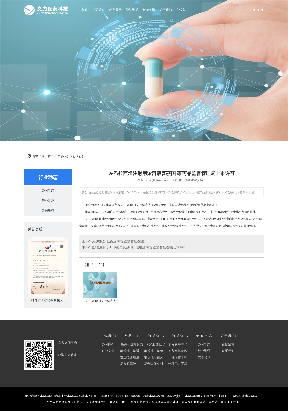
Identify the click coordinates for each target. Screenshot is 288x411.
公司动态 (48, 190)
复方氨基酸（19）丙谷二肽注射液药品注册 (180, 344)
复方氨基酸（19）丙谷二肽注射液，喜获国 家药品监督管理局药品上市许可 (138, 247)
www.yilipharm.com (157, 180)
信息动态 (63, 156)
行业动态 (48, 200)
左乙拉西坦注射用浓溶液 (132, 357)
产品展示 (115, 10)
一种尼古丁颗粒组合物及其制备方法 (180, 357)
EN (260, 10)
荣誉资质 (132, 10)
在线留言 (182, 10)
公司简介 (98, 10)
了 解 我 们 (108, 336)
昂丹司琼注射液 (132, 344)
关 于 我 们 (228, 336)
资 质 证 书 (156, 336)
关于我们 (165, 10)
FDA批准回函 (156, 344)
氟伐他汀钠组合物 (156, 351)
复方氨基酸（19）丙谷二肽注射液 (132, 363)
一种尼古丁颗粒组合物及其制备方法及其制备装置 (180, 363)
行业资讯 (204, 351)
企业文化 (108, 351)
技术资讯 (204, 357)
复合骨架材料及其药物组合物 (156, 363)
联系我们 (228, 351)
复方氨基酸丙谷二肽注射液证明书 (180, 351)
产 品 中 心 (132, 336)
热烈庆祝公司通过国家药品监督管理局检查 (118, 241)
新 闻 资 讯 (204, 336)
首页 (85, 10)
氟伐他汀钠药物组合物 (156, 357)
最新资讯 (48, 211)
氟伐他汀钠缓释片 (132, 351)
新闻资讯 (148, 10)
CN (252, 10)
